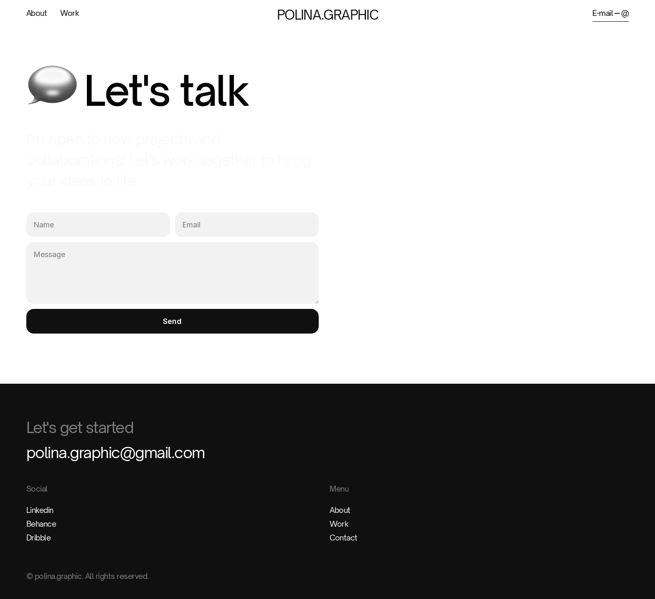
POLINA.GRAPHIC (327, 15)
